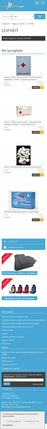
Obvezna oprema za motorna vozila (15, 317)
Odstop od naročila (8, 358)
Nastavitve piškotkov (9, 364)
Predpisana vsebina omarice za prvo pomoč (17, 327)
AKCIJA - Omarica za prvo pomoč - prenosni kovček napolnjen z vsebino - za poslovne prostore (22, 123)
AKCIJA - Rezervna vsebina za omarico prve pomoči (22, 167)
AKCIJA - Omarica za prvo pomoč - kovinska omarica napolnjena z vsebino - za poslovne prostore (23, 78)
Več (42, 87)
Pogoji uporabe (7, 330)
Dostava (5, 333)
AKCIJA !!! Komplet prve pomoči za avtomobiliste (21, 212)
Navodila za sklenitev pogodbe (13, 337)
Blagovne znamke (8, 340)
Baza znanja (6, 344)
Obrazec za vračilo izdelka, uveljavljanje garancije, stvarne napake (22, 353)
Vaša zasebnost (7, 361)
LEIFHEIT (31, 24)
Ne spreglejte (12, 50)
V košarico (36, 87)
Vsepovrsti (6, 24)
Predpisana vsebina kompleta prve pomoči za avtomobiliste (23, 320)
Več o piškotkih (8, 425)
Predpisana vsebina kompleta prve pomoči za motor (20, 323)
